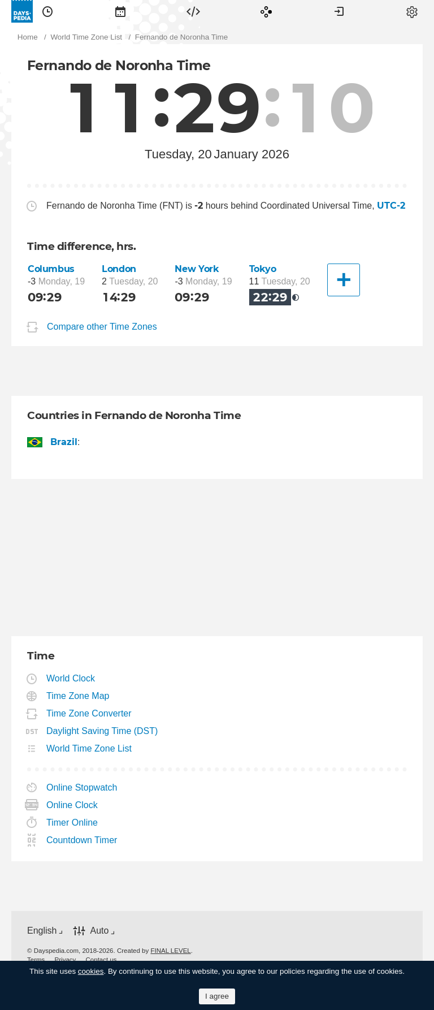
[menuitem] (47, 11)
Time (47, 11)
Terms (36, 959)
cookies (91, 971)
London (119, 269)
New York (197, 269)
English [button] (42, 930)
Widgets (193, 11)
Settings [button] (412, 11)
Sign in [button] (339, 11)
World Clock (71, 678)
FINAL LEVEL (170, 950)
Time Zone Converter (89, 713)
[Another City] (343, 280)
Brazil (64, 442)
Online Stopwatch (82, 787)
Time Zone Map (78, 696)
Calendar (120, 11)
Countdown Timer (82, 840)
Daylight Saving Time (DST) (102, 731)
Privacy (65, 959)
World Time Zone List (89, 748)
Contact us (101, 959)
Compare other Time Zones (102, 326)
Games (266, 11)
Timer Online (72, 822)
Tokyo (262, 269)
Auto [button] (99, 930)
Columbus (51, 269)
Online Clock (72, 805)
